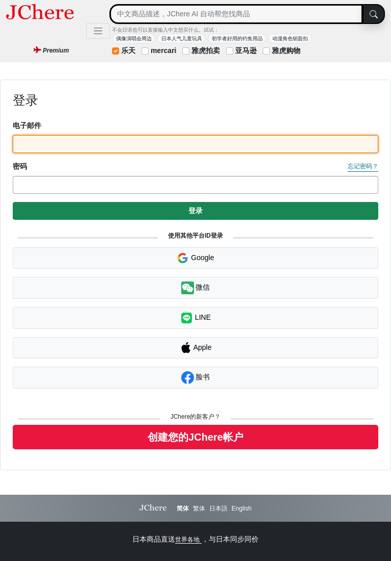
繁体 (199, 508)
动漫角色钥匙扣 (290, 38)
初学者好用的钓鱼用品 (237, 38)
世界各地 (188, 539)
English (242, 508)
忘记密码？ (363, 166)
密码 (20, 166)
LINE (195, 318)
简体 (183, 508)
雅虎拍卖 (205, 50)
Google (195, 258)
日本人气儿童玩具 (181, 38)
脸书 (195, 377)
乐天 (128, 50)
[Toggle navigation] (98, 31)
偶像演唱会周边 (134, 38)
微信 (195, 288)
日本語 (218, 508)
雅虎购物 (286, 50)
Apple (196, 348)
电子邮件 (27, 125)
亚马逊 (246, 50)
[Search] (236, 14)
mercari (164, 50)
